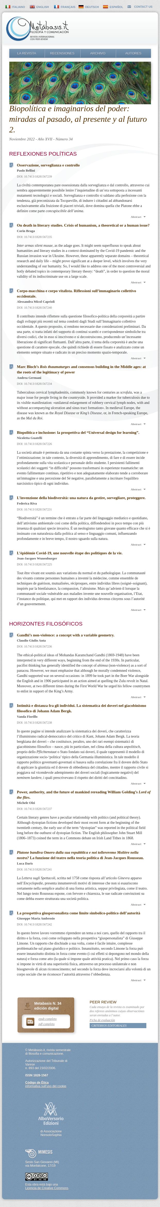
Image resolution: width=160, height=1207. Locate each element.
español (116, 7)
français (68, 7)
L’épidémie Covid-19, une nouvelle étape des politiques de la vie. (70, 553)
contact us (143, 6)
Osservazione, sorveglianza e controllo (48, 165)
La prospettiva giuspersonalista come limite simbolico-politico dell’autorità (78, 913)
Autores (133, 53)
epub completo (48, 1019)
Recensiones (62, 53)
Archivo (97, 53)
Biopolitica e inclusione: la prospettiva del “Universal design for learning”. (78, 432)
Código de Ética (37, 1082)
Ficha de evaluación (102, 1020)
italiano (18, 7)
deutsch (92, 7)
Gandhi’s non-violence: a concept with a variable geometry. (66, 635)
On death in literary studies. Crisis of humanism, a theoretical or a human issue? (83, 225)
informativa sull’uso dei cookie (45, 1086)
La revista (26, 53)
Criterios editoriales (109, 1025)
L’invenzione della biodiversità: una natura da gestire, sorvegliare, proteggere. (81, 498)
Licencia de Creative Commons (46, 1188)
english (42, 7)
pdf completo (47, 1024)
